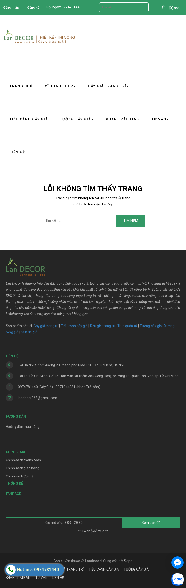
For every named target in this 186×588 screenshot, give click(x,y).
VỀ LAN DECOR (60, 86)
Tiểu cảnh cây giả (74, 326)
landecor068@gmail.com (37, 398)
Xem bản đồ (151, 523)
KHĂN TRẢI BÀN (123, 119)
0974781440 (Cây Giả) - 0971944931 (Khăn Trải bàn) (59, 387)
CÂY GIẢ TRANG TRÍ (108, 86)
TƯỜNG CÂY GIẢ (77, 119)
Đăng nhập (11, 7)
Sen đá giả (29, 332)
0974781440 (71, 7)
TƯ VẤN (160, 119)
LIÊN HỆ (17, 152)
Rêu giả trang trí (102, 326)
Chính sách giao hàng (22, 468)
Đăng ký (33, 7)
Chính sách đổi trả (20, 476)
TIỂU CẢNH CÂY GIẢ (29, 119)
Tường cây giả (150, 326)
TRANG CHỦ (21, 86)
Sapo (128, 561)
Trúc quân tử (127, 326)
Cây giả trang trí (46, 326)
